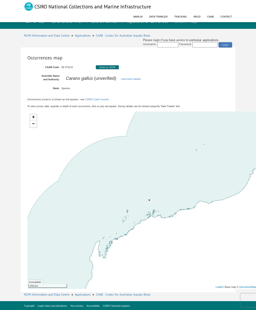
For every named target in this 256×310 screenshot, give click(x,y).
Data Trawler (158, 16)
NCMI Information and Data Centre (47, 35)
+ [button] (33, 117)
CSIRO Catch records (97, 99)
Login (225, 44)
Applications (83, 35)
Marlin (138, 16)
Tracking (180, 16)
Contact (226, 16)
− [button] (33, 124)
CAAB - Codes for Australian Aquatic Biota (123, 35)
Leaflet (219, 287)
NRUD (196, 16)
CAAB (210, 16)
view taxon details (131, 79)
